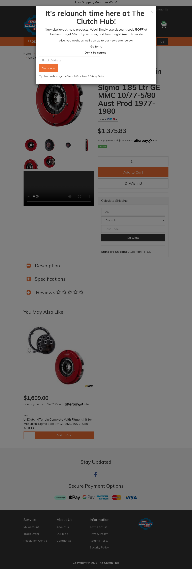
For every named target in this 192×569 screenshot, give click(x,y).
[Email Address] (69, 60)
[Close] (152, 11)
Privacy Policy (97, 76)
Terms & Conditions (77, 76)
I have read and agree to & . (71, 76)
